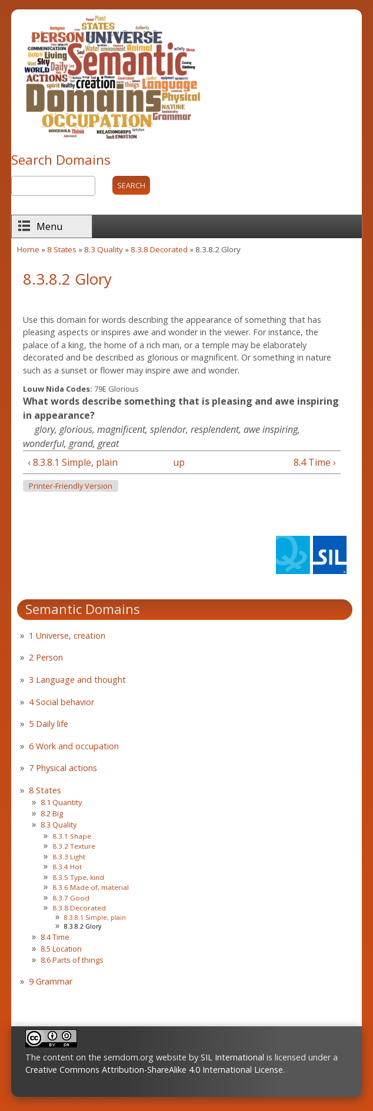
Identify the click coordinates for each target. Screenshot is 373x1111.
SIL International (232, 1057)
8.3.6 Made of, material (90, 887)
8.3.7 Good (70, 897)
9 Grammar (50, 981)
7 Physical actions (63, 767)
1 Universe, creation (67, 635)
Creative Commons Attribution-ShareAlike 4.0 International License (154, 1069)
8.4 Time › (315, 462)
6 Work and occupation (74, 746)
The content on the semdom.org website (105, 1057)
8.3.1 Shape (71, 836)
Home (28, 249)
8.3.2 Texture (73, 846)
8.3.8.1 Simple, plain (95, 917)
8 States (61, 249)
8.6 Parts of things (72, 960)
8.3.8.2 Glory (82, 926)
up (179, 462)
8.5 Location (61, 948)
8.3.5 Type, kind (78, 877)
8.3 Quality (103, 249)
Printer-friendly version (70, 486)
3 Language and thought (77, 679)
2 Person (46, 657)
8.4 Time (55, 937)
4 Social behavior (61, 702)
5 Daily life (48, 723)
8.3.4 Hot (67, 866)
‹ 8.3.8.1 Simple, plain (73, 462)
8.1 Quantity (61, 802)
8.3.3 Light (68, 856)
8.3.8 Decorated (159, 249)
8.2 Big (52, 813)
